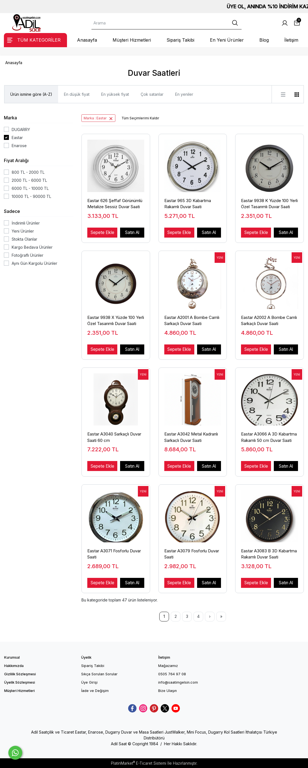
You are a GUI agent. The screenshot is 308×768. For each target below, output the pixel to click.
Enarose (19, 145)
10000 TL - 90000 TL (31, 196)
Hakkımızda (14, 666)
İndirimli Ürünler (26, 223)
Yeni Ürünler (23, 231)
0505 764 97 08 (172, 674)
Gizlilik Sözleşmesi (20, 674)
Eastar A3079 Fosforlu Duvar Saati (191, 553)
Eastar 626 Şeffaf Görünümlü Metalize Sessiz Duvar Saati (114, 203)
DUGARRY (21, 129)
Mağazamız (168, 666)
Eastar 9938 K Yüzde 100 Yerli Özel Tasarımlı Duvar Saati (269, 203)
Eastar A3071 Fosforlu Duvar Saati (114, 553)
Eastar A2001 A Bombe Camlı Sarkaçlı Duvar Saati (191, 320)
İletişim (164, 657)
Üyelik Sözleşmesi (19, 682)
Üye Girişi (89, 682)
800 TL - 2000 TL (28, 172)
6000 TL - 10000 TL (30, 188)
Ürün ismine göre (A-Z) (31, 94)
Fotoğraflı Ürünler (27, 255)
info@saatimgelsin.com (178, 682)
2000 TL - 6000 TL (29, 180)
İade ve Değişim (95, 691)
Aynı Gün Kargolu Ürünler (34, 263)
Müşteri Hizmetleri (19, 691)
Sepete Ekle (102, 232)
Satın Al (132, 232)
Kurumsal (12, 657)
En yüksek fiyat (115, 94)
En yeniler (184, 94)
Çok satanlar (152, 94)
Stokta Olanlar (24, 239)
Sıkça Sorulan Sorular (99, 674)
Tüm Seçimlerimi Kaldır (140, 118)
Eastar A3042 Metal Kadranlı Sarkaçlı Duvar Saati (191, 436)
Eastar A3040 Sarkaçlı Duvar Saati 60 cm (114, 436)
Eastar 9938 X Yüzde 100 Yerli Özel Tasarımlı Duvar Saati (115, 320)
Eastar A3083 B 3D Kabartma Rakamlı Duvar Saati (269, 553)
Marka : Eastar (95, 118)
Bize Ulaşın (167, 691)
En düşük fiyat (77, 94)
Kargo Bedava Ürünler (32, 247)
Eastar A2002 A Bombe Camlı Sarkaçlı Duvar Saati (269, 320)
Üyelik (86, 657)
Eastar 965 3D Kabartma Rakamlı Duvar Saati (187, 203)
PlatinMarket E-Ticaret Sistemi (138, 763)
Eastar (17, 137)
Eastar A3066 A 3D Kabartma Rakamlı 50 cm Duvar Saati (269, 436)
